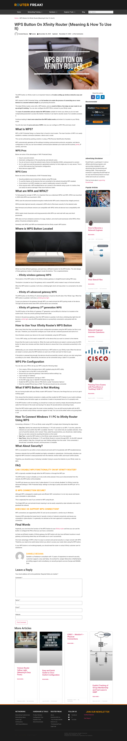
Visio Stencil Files (95, 280)
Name (17, 600)
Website (17, 614)
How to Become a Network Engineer (95, 229)
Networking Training (35, 12)
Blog (83, 12)
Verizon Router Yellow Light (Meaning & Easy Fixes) (24, 671)
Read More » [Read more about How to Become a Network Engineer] (91, 234)
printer (77, 144)
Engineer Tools (69, 12)
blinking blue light (43, 298)
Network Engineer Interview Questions (96, 331)
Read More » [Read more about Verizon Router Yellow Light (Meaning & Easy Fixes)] (20, 679)
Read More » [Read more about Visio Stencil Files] (91, 284)
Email (17, 607)
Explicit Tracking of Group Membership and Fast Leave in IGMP (100, 688)
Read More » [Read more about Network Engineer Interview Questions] (91, 336)
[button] (93, 97)
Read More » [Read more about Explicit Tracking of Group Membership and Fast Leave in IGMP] (96, 696)
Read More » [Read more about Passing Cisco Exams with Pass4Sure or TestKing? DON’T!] (91, 393)
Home (19, 12)
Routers (33, 34)
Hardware (53, 12)
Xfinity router (60, 529)
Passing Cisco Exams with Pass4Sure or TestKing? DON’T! (97, 387)
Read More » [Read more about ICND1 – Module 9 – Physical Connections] (70, 643)
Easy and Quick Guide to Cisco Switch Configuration (51, 672)
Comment (18, 577)
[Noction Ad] (98, 124)
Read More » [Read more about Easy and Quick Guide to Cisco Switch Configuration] (45, 679)
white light (25, 319)
